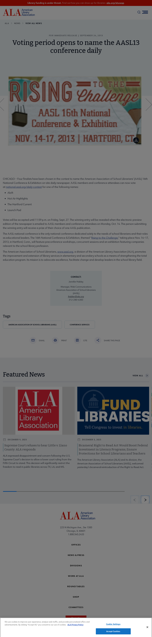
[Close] (147, 628)
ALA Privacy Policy (75, 626)
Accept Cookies (113, 632)
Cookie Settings (113, 625)
